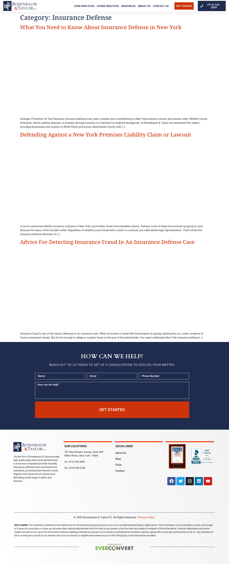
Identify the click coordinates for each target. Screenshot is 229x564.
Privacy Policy (146, 517)
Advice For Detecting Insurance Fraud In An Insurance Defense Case (107, 241)
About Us (144, 6)
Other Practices (108, 6)
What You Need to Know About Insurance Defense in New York (101, 27)
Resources (128, 6)
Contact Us (161, 6)
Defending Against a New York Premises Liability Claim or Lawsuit (105, 134)
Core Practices (84, 6)
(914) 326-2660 (76, 461)
